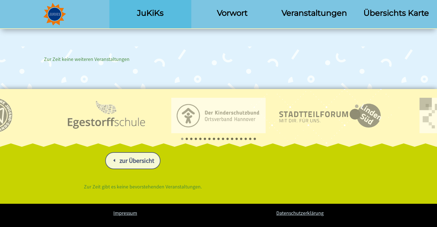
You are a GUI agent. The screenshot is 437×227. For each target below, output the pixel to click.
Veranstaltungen (314, 13)
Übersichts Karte (396, 13)
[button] (182, 139)
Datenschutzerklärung (300, 212)
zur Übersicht (226, 160)
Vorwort (232, 13)
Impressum (125, 212)
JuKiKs (150, 13)
